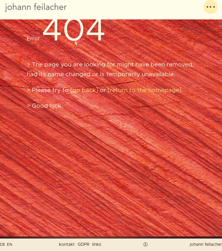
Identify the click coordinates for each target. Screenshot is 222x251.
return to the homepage (144, 90)
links (96, 244)
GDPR (83, 244)
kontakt (67, 244)
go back (84, 90)
